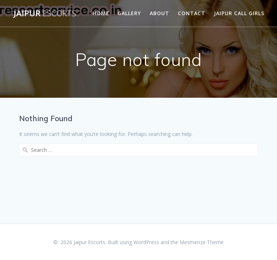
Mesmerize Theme (202, 242)
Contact (191, 13)
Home (101, 13)
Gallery (129, 13)
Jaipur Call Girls (239, 13)
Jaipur (45, 13)
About (159, 13)
